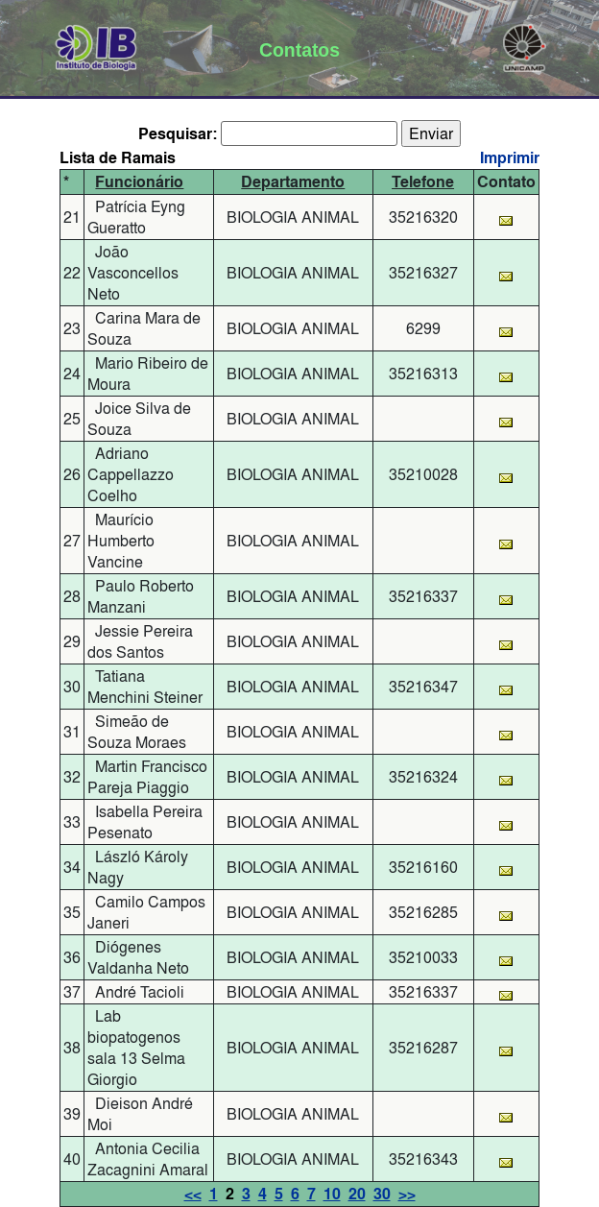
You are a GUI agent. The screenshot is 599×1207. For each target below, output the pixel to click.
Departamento (293, 182)
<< (193, 1194)
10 (332, 1194)
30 (382, 1194)
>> (407, 1194)
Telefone (423, 182)
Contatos (299, 49)
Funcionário (139, 182)
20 (357, 1194)
